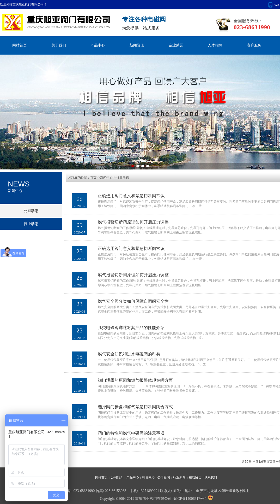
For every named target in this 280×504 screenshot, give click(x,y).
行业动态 (122, 177)
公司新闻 (163, 477)
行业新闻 (179, 477)
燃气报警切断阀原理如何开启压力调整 (133, 222)
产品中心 (97, 45)
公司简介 (117, 477)
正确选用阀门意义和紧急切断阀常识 (131, 196)
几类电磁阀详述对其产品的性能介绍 (131, 327)
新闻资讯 (137, 45)
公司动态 (31, 211)
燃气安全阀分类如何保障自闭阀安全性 (133, 301)
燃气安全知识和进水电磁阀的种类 (129, 354)
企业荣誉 (176, 45)
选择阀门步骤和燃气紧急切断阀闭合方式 (135, 407)
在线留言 (195, 477)
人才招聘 (215, 45)
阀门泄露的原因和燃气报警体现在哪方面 (135, 380)
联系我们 (210, 477)
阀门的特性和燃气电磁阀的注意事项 (131, 433)
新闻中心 (106, 177)
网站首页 (19, 45)
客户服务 (254, 45)
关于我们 (58, 45)
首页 (269, 462)
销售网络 (148, 477)
